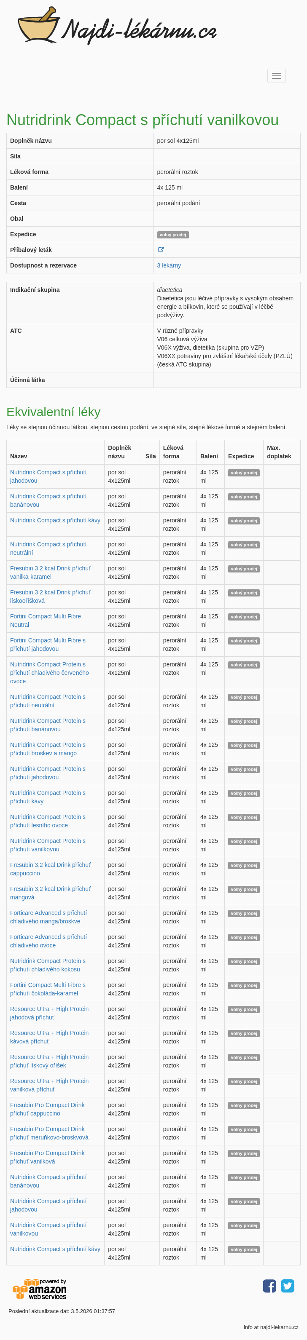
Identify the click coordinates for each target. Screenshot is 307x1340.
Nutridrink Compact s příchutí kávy (55, 520)
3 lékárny (169, 265)
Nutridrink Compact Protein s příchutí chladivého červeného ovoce (49, 673)
